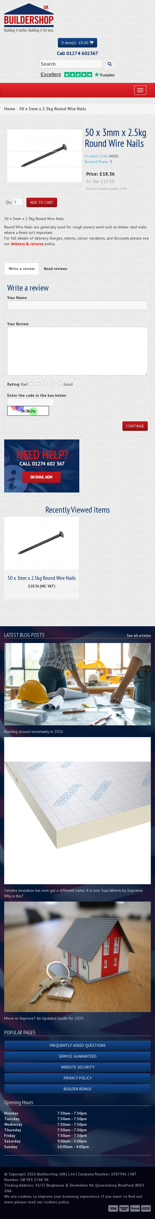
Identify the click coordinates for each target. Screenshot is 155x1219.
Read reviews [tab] (55, 268)
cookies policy (56, 1201)
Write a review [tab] (22, 268)
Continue (135, 426)
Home (9, 108)
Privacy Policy (78, 1078)
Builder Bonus (78, 1088)
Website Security (77, 1067)
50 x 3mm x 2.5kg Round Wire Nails (52, 108)
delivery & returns (27, 243)
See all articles (139, 635)
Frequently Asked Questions (78, 1045)
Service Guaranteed (78, 1056)
